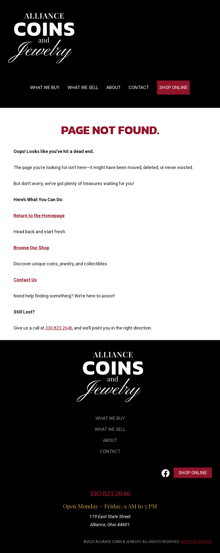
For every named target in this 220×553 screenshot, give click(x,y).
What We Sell (110, 429)
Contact (139, 87)
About (113, 87)
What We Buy (110, 418)
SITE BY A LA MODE (196, 542)
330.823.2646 (58, 328)
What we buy (45, 87)
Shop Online (173, 87)
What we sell (83, 87)
